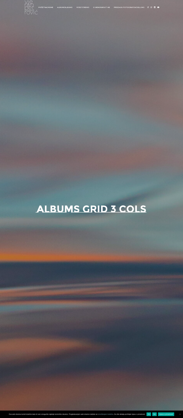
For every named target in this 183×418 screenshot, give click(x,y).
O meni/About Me (101, 7)
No (154, 414)
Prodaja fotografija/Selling (129, 7)
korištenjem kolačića (106, 414)
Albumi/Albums (64, 7)
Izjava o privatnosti (166, 414)
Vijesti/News (82, 7)
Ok (149, 414)
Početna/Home (45, 7)
